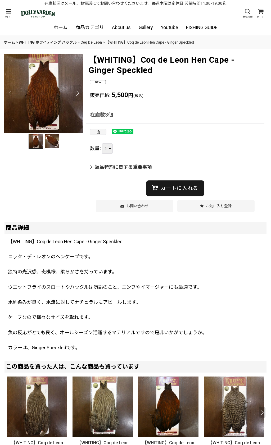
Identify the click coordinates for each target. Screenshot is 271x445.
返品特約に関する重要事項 (121, 167)
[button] (8, 13)
